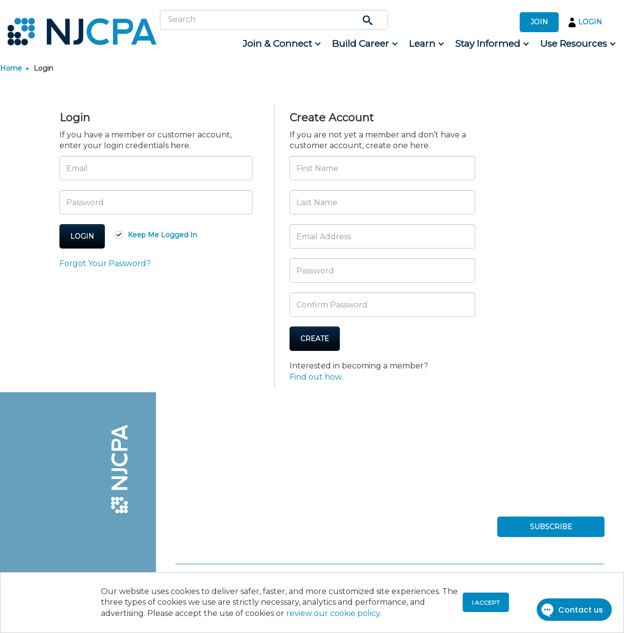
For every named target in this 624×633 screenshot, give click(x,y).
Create (314, 338)
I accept (486, 602)
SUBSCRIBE (551, 526)
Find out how (316, 377)
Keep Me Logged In (162, 234)
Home (11, 68)
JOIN (539, 22)
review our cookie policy (333, 613)
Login (82, 236)
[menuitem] (281, 44)
